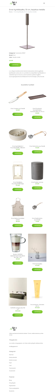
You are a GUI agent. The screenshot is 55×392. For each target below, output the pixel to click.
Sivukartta (11, 391)
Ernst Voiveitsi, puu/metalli (18, 108)
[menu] (44, 3)
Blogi (10, 380)
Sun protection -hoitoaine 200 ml (37, 305)
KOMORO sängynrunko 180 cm (18, 308)
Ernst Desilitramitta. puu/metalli (37, 219)
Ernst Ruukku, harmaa (37, 182)
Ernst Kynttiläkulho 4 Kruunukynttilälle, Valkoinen (18, 146)
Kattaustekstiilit (13, 357)
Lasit (10, 365)
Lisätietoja (15, 64)
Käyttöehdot (12, 385)
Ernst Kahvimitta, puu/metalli (37, 146)
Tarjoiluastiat (12, 368)
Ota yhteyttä (12, 383)
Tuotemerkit (19, 53)
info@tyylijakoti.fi (13, 346)
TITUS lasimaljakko (37, 264)
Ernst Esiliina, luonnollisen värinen (17, 219)
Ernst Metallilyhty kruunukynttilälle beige (18, 182)
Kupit (10, 362)
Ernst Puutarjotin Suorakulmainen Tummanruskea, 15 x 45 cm (37, 110)
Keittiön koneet (13, 360)
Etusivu (11, 12)
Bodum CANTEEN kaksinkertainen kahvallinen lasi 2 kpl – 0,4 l (18, 256)
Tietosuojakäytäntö (14, 388)
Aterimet (11, 354)
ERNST (23, 53)
